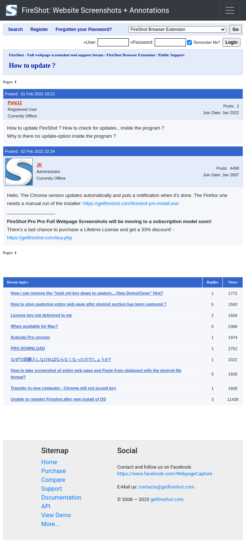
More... (50, 524)
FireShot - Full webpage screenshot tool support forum (56, 55)
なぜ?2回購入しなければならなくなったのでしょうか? (61, 359)
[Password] (170, 42)
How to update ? (32, 65)
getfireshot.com (166, 499)
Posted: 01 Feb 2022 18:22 (30, 94)
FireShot (87, 10)
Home (49, 462)
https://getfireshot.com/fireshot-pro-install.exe (131, 203)
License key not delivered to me (41, 315)
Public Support (171, 55)
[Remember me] (189, 42)
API (45, 506)
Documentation (61, 497)
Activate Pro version (30, 337)
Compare (53, 479)
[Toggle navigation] (229, 10)
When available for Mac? (34, 326)
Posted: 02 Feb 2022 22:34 (30, 151)
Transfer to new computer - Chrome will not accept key (63, 388)
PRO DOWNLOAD (28, 348)
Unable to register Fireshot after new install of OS (58, 399)
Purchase (53, 471)
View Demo (56, 515)
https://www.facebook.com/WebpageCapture (164, 473)
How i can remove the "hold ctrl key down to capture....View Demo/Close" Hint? (87, 293)
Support (51, 488)
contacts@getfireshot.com (166, 487)
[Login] (113, 42)
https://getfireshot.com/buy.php (39, 237)
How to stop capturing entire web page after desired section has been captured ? (88, 304)
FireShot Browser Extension (130, 55)
